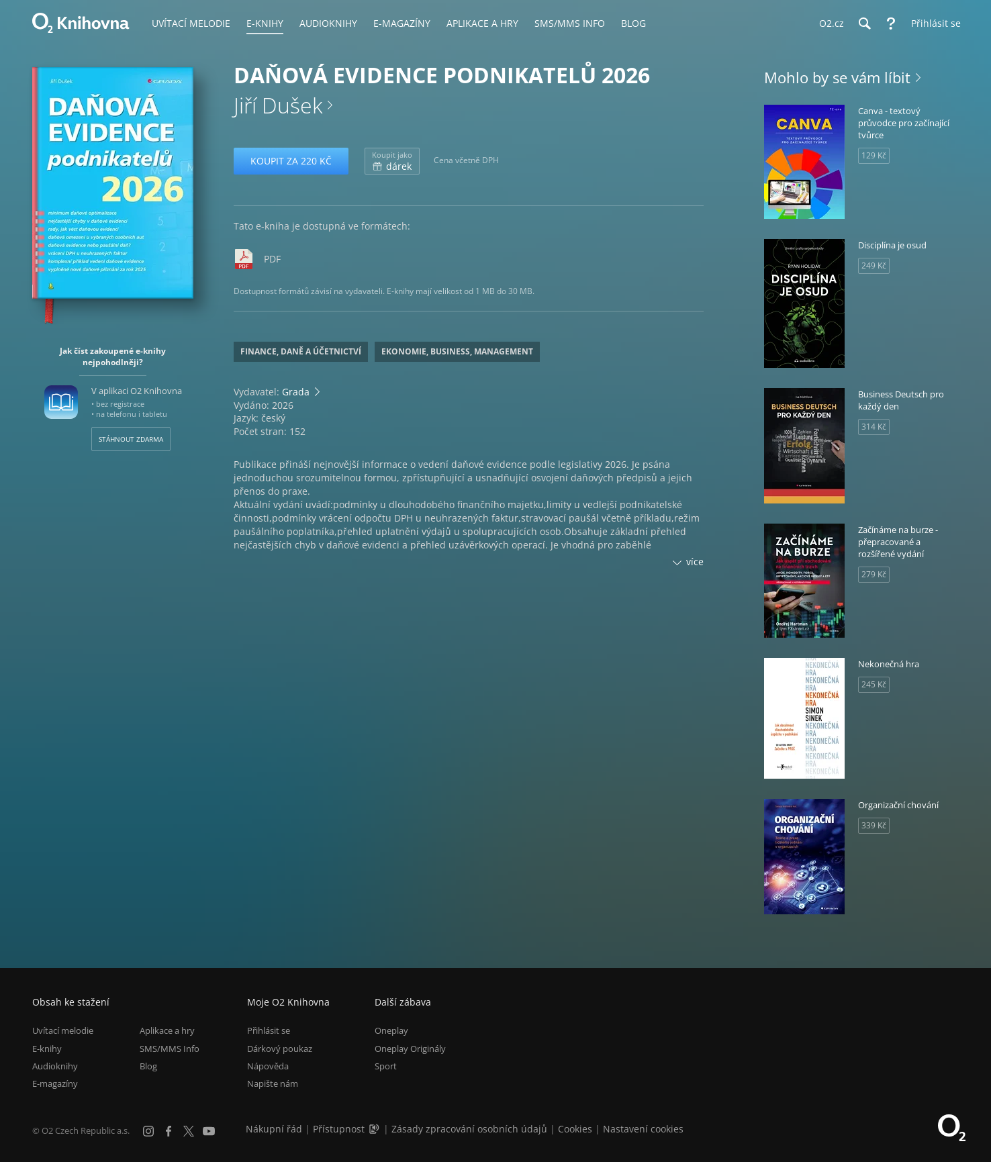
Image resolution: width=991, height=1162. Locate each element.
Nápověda (268, 1066)
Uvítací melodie (62, 1030)
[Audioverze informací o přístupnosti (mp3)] (375, 1129)
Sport (386, 1066)
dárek (392, 161)
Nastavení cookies (643, 1128)
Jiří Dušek (278, 105)
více (695, 561)
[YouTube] (209, 1131)
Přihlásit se (268, 1030)
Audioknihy (55, 1066)
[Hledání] (864, 23)
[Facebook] (168, 1131)
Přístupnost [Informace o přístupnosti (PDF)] (339, 1128)
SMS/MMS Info (169, 1049)
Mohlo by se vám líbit (837, 77)
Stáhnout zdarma (131, 439)
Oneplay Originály (410, 1049)
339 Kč (873, 825)
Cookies (575, 1128)
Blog (148, 1066)
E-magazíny (55, 1083)
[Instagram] (148, 1131)
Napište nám (272, 1083)
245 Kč (873, 684)
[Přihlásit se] (932, 23)
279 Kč (873, 574)
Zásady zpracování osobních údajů (469, 1128)
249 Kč (873, 265)
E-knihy (47, 1049)
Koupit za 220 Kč (291, 160)
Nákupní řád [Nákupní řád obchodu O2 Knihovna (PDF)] (274, 1128)
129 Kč (873, 155)
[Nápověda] (891, 23)
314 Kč (873, 426)
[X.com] (189, 1131)
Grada (296, 391)
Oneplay (391, 1030)
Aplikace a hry (167, 1030)
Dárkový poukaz (279, 1049)
